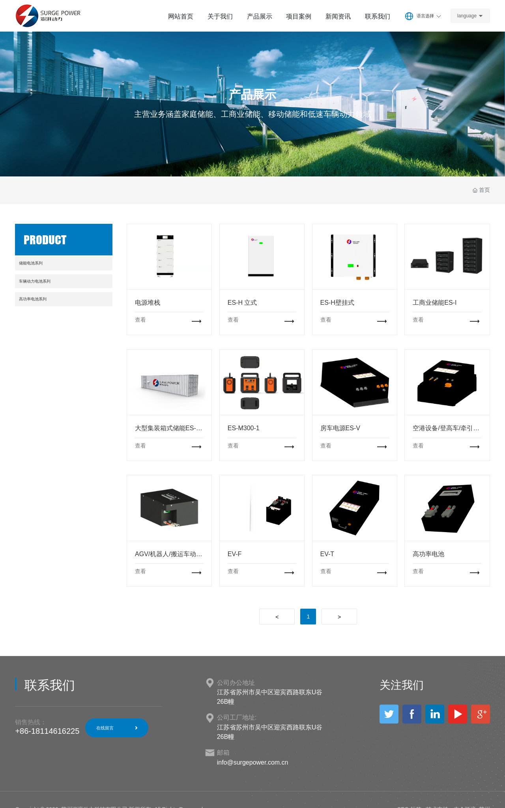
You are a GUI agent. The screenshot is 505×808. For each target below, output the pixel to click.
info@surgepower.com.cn (252, 762)
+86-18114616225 (47, 731)
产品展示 (252, 94)
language (467, 16)
